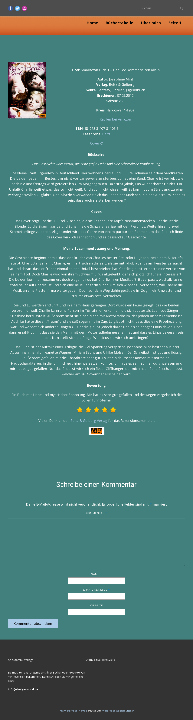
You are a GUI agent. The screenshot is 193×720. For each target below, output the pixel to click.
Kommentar (96, 513)
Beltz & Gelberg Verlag (88, 420)
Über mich (151, 22)
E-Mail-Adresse (96, 589)
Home (92, 22)
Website (96, 605)
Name (96, 574)
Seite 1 (174, 22)
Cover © (96, 143)
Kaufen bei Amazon (115, 119)
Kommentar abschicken (33, 623)
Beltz (106, 134)
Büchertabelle (119, 22)
